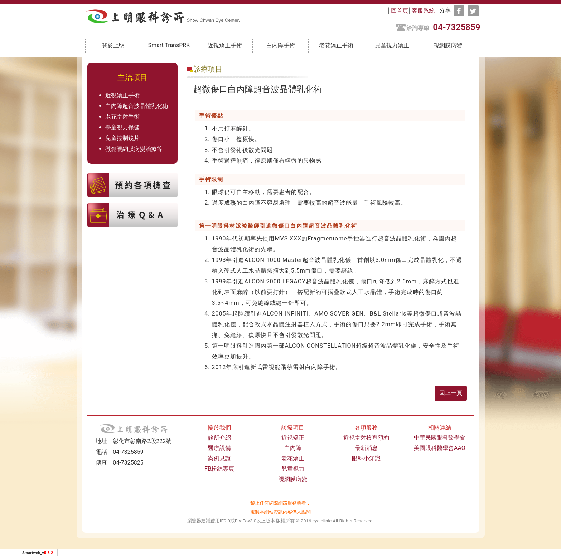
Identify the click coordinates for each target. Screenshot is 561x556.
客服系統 (423, 10)
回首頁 (399, 10)
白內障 (292, 448)
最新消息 (366, 448)
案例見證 (219, 458)
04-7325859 (456, 27)
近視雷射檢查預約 (366, 437)
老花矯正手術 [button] (336, 45)
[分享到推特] (473, 10)
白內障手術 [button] (280, 45)
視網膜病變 (448, 45)
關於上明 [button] (113, 45)
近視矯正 (292, 437)
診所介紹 (219, 437)
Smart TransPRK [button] (169, 45)
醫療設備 (219, 448)
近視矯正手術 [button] (225, 45)
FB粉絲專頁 (219, 468)
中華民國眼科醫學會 (439, 437)
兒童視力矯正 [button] (392, 45)
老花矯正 (292, 458)
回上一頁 (450, 392)
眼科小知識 (366, 458)
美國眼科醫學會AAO (439, 448)
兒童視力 (292, 468)
